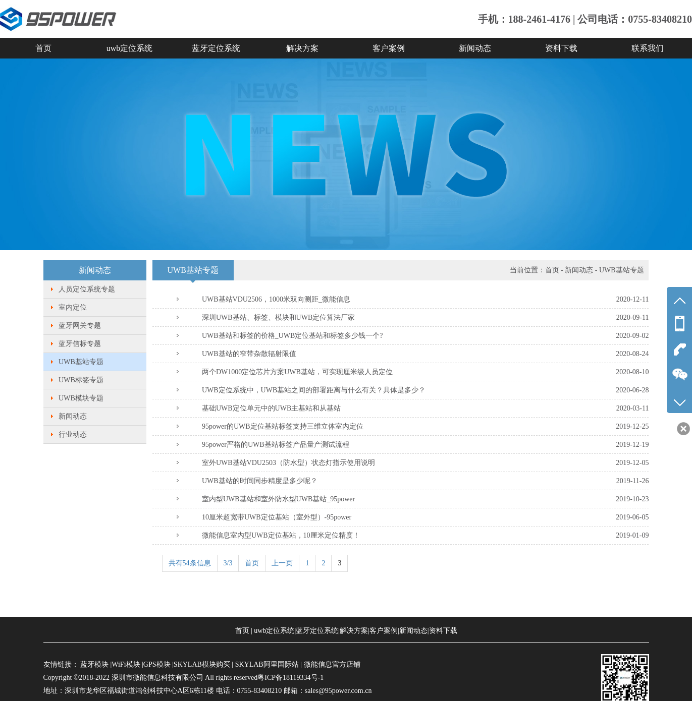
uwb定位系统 (130, 48)
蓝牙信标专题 (80, 343)
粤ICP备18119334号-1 (290, 677)
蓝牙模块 (94, 664)
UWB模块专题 (81, 398)
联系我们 (647, 48)
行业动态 (73, 434)
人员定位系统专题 (87, 289)
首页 (43, 48)
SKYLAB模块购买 (202, 664)
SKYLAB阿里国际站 (267, 664)
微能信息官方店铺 (332, 664)
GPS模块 (157, 664)
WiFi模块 (126, 664)
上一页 (282, 563)
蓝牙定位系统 (216, 48)
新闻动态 (475, 48)
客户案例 (388, 48)
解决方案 (302, 48)
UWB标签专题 (81, 380)
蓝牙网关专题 (80, 325)
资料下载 (561, 48)
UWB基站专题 (81, 362)
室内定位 (73, 307)
